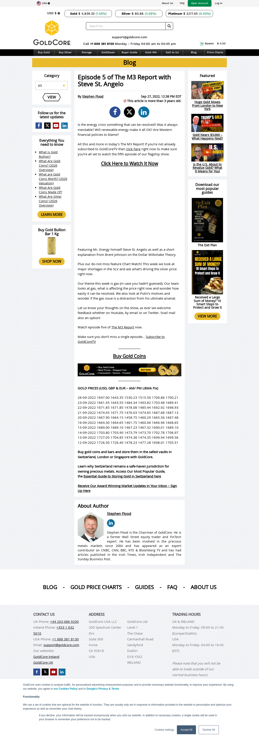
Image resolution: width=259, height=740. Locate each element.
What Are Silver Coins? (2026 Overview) (50, 200)
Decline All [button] (208, 729)
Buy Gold (44, 52)
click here (133, 149)
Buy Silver (65, 52)
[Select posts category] (52, 85)
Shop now (51, 261)
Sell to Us (172, 52)
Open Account (199, 3)
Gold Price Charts (96, 587)
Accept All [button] (186, 729)
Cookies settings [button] (164, 729)
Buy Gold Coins (129, 356)
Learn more (52, 214)
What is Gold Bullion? (48, 154)
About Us (167, 3)
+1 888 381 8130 (102, 43)
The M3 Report (122, 327)
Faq (172, 587)
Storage (87, 52)
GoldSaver (108, 52)
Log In (218, 3)
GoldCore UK (43, 662)
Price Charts (215, 52)
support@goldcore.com (129, 37)
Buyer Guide (129, 52)
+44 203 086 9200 (64, 621)
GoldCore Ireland (46, 656)
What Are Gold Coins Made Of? (50, 189)
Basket (212, 43)
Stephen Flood (92, 96)
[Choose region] (43, 3)
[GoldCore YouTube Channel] (56, 125)
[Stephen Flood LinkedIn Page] (111, 523)
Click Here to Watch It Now (129, 163)
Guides (144, 587)
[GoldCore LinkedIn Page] (64, 125)
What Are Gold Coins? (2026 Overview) (49, 165)
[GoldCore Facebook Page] (39, 125)
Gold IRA (151, 52)
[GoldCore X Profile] (47, 125)
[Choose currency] (53, 13)
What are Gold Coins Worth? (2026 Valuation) (53, 178)
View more (207, 316)
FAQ (182, 3)
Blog (193, 52)
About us (203, 587)
